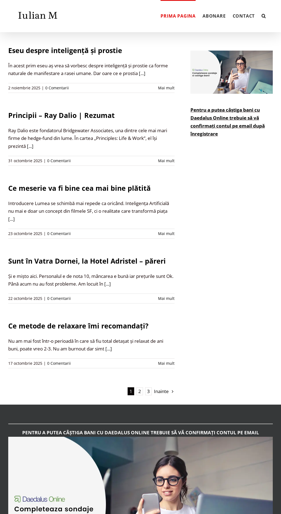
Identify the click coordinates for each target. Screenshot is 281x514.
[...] (142, 73)
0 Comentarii (57, 87)
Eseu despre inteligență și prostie (65, 50)
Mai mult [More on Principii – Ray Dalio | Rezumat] (166, 160)
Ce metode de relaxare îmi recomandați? (78, 325)
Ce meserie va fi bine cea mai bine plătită (79, 188)
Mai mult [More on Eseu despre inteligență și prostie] (166, 87)
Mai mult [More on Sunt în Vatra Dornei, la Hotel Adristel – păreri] (166, 298)
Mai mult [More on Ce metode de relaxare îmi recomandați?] (166, 363)
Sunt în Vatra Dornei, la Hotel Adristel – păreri (87, 261)
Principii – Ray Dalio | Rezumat (61, 115)
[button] (264, 15)
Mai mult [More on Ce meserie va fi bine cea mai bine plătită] (166, 233)
